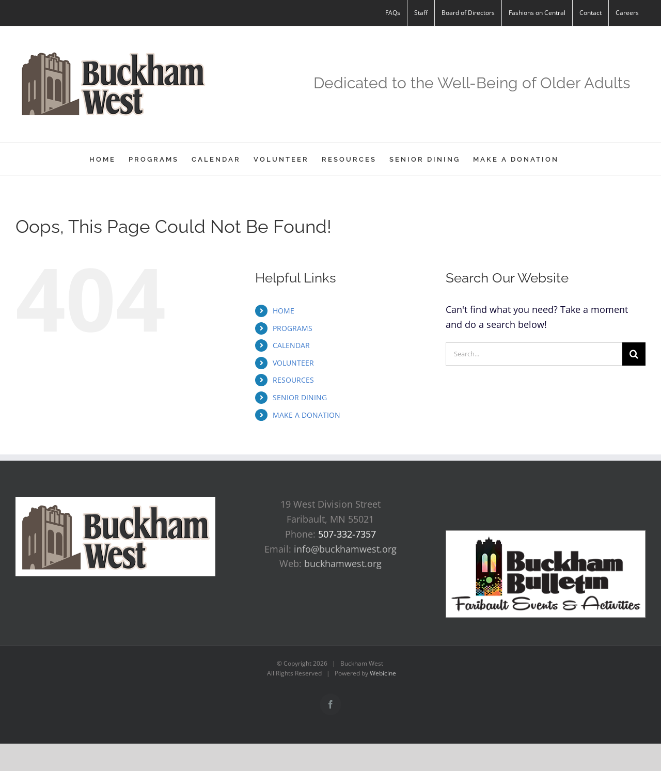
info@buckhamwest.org (345, 549)
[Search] (634, 354)
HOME (283, 311)
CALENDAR (291, 345)
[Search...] (534, 354)
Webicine (383, 673)
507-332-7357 (347, 534)
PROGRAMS (292, 328)
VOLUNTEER (293, 363)
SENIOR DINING (300, 397)
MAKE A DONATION (306, 415)
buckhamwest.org (343, 563)
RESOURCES (293, 380)
